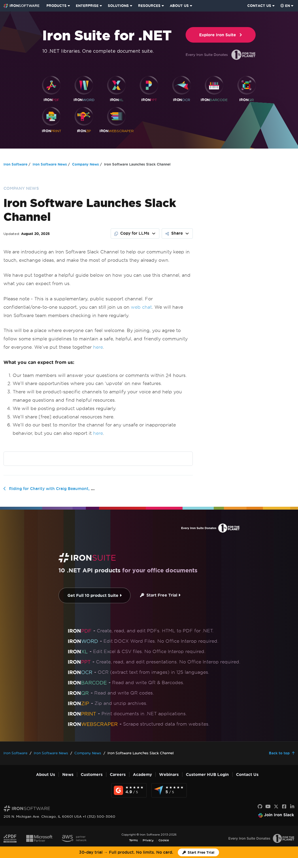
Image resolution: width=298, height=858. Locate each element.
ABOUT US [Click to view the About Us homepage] (179, 5)
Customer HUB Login (207, 774)
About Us (45, 774)
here (98, 347)
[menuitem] (58, 6)
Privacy (148, 840)
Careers (118, 774)
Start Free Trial (160, 595)
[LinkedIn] (292, 806)
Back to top (279, 753)
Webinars (169, 774)
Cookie (164, 840)
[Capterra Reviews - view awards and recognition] (169, 790)
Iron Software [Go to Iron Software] (15, 164)
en (285, 5)
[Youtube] (268, 806)
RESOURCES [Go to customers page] (149, 5)
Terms (133, 840)
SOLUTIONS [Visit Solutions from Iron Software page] (118, 5)
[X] (276, 806)
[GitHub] (260, 806)
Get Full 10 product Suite (94, 595)
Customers (92, 774)
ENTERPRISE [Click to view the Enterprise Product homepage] (87, 5)
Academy (142, 774)
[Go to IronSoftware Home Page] (21, 6)
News (67, 774)
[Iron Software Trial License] (198, 852)
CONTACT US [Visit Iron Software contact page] (259, 5)
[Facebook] (284, 806)
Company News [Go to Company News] (85, 164)
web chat (141, 307)
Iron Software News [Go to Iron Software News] (50, 164)
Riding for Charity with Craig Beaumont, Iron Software (63, 488)
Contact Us (247, 774)
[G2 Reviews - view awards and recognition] (129, 790)
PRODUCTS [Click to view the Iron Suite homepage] (56, 5)
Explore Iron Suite (220, 35)
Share (174, 233)
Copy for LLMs (131, 233)
